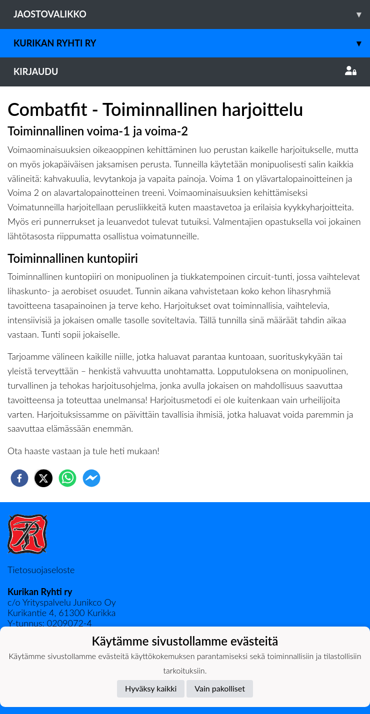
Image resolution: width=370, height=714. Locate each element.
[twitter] (43, 478)
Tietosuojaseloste (41, 569)
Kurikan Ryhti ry (192, 43)
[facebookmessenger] (91, 478)
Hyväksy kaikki (150, 688)
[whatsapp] (67, 478)
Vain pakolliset (219, 688)
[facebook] (19, 478)
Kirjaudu (185, 71)
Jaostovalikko (192, 14)
